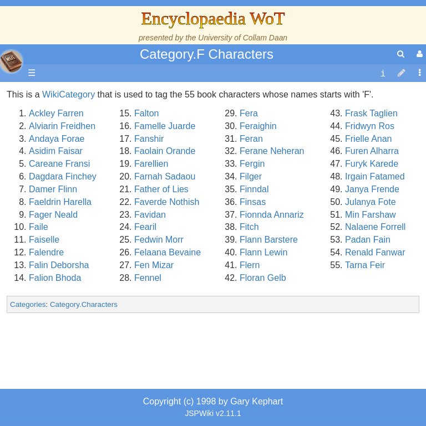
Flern (250, 265)
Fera (249, 113)
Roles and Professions (97, 353)
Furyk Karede (371, 163)
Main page (51, 94)
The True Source (86, 189)
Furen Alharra (372, 151)
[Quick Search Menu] (400, 54)
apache (11, 61)
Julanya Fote (370, 202)
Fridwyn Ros (369, 126)
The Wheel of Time (90, 176)
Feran (251, 138)
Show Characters (87, 315)
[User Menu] (418, 54)
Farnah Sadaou (164, 176)
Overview (93, 252)
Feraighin (258, 126)
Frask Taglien (371, 113)
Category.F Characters (206, 54)
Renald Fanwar (375, 252)
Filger (251, 176)
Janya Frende (372, 189)
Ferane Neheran (272, 151)
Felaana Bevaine (167, 252)
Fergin (252, 163)
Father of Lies (161, 189)
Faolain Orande (164, 151)
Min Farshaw (370, 214)
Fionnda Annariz (272, 214)
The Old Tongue (84, 278)
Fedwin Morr (159, 239)
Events (66, 227)
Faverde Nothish (166, 202)
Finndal (254, 189)
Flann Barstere (269, 239)
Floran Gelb (263, 278)
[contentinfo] (382, 73)
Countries (94, 265)
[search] (400, 54)
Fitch (249, 227)
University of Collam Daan (242, 37)
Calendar (71, 214)
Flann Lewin (263, 252)
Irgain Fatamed (375, 176)
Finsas (253, 202)
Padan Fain (367, 239)
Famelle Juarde (164, 126)
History (66, 202)
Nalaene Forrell (375, 227)
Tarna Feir (365, 265)
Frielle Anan (368, 138)
